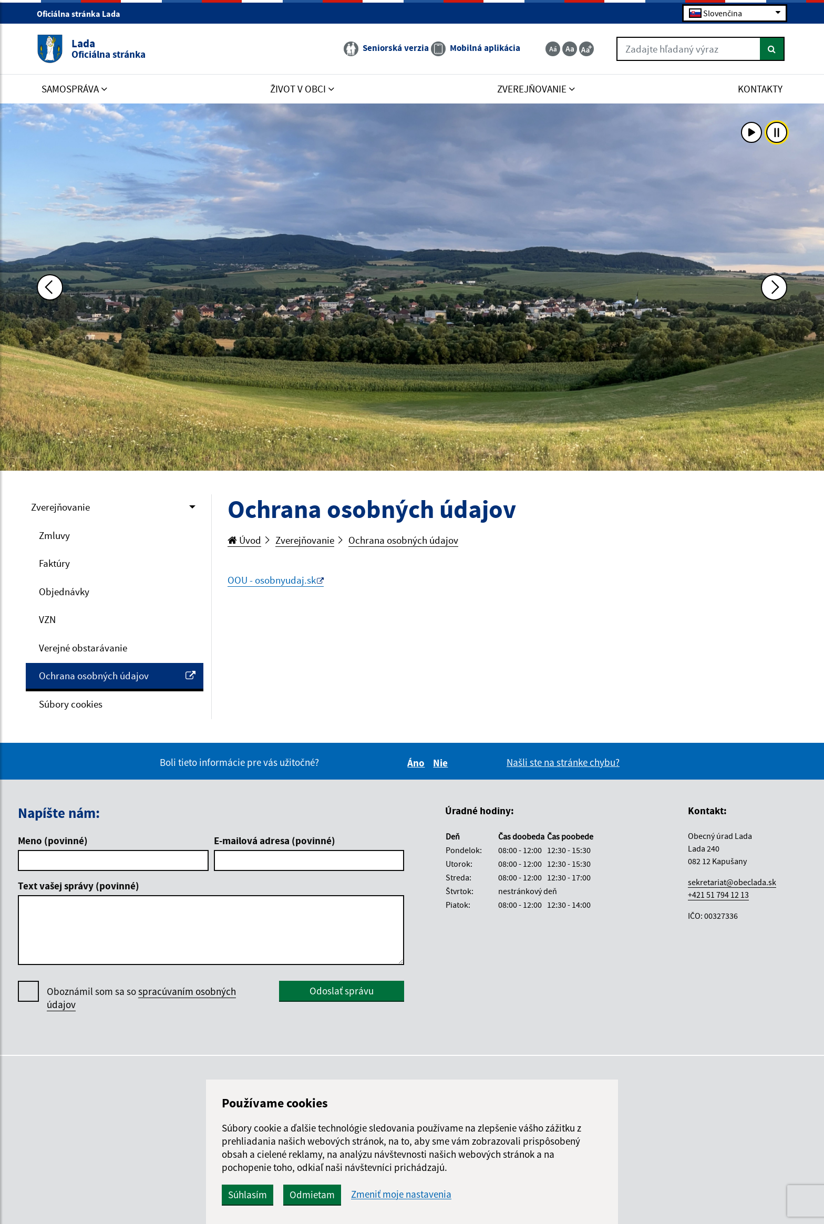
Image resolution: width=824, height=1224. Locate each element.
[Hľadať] (772, 49)
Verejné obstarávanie (83, 647)
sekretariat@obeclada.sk (732, 882)
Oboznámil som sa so (141, 998)
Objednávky (64, 591)
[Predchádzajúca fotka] (50, 287)
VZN (47, 619)
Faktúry (54, 563)
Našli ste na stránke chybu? (563, 762)
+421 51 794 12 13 (718, 894)
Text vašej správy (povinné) (78, 885)
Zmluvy (54, 535)
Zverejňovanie (60, 507)
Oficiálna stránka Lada (83, 13)
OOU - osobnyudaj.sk (272, 580)
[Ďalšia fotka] (774, 287)
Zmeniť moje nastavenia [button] (401, 1194)
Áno (417, 762)
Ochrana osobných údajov (117, 675)
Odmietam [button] (312, 1194)
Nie (442, 762)
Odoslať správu (342, 990)
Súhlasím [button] (247, 1194)
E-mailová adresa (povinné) (274, 840)
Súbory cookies (70, 704)
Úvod (244, 540)
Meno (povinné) (53, 840)
